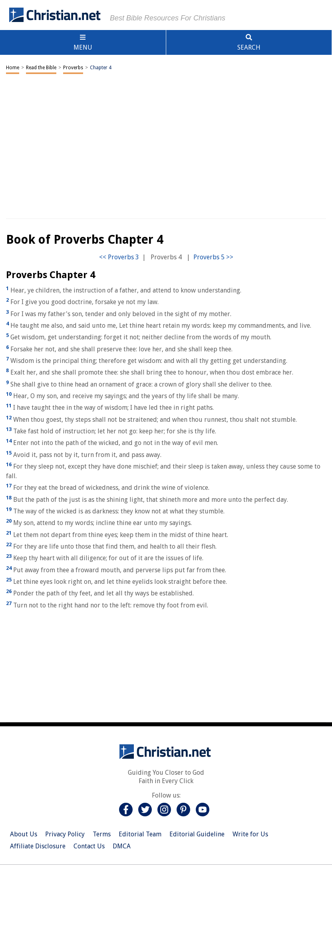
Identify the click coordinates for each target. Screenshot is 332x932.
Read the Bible (41, 67)
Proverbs (73, 67)
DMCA (122, 846)
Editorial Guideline (197, 834)
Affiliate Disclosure (38, 846)
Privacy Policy (65, 834)
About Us (23, 834)
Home (12, 67)
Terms (102, 834)
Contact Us (89, 846)
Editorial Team (140, 834)
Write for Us (250, 834)
